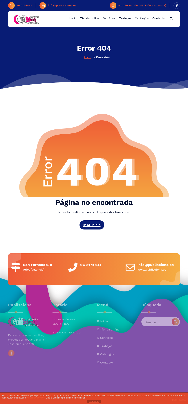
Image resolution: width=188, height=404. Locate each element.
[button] (171, 18)
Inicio (87, 57)
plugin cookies (179, 400)
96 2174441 (20, 5)
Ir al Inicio (92, 225)
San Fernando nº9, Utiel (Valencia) (138, 5)
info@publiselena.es (57, 5)
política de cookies (35, 397)
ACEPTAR (94, 401)
